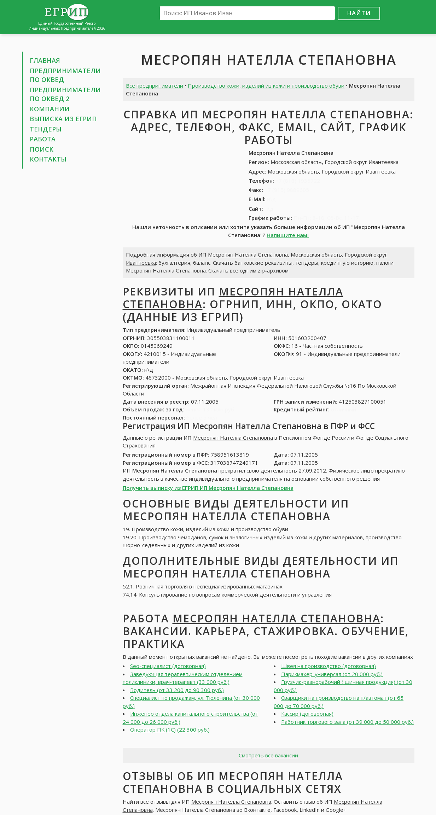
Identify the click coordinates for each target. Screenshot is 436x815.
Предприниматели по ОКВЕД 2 (65, 94)
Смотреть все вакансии (268, 755)
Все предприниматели (154, 85)
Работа (43, 139)
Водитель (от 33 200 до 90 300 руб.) (177, 689)
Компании (50, 109)
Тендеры (46, 129)
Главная (45, 60)
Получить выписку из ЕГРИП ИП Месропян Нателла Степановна (208, 487)
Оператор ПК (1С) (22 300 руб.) (170, 729)
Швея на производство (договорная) (328, 665)
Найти (359, 13)
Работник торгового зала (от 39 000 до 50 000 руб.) (347, 721)
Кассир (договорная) (307, 713)
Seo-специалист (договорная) (168, 665)
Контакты (48, 159)
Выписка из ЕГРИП (63, 119)
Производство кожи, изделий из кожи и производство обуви (266, 85)
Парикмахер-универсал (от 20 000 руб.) (332, 674)
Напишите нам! (288, 235)
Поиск (41, 149)
